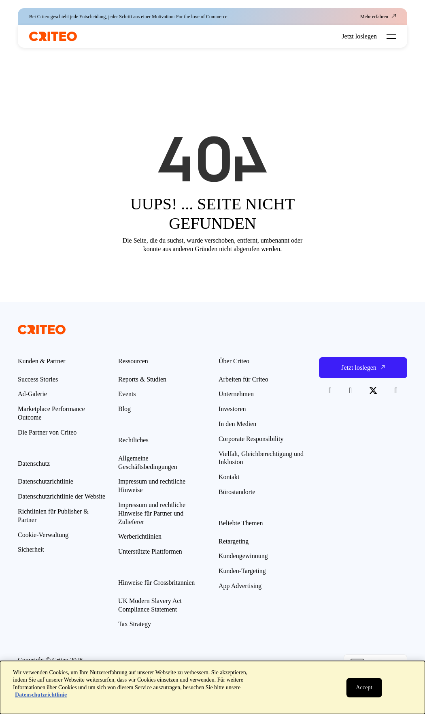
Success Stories (38, 379)
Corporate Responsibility (251, 438)
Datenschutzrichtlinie (45, 481)
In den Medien (237, 423)
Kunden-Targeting (242, 570)
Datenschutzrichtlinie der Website (61, 496)
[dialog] (212, 687)
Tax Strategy (134, 623)
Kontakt (229, 476)
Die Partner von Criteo (47, 432)
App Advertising (240, 585)
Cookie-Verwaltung (43, 534)
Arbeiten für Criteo (243, 379)
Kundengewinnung (243, 555)
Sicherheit (31, 549)
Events (127, 393)
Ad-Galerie (32, 393)
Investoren (232, 408)
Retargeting (234, 541)
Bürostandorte (237, 491)
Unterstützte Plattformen (150, 551)
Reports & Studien (142, 379)
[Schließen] (364, 687)
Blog (124, 408)
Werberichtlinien (140, 536)
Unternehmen (236, 393)
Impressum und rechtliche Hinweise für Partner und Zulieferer (151, 513)
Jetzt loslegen (359, 36)
